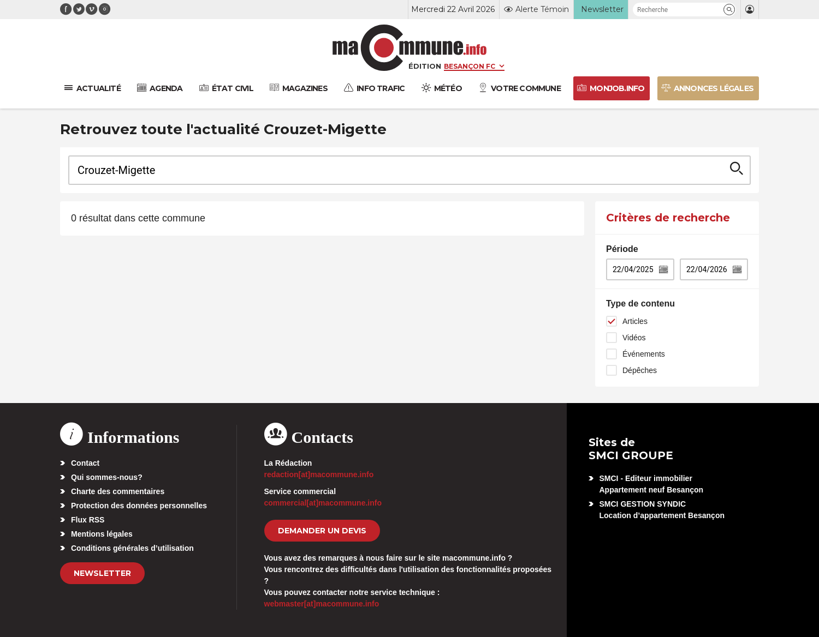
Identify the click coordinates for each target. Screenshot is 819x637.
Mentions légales (102, 534)
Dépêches (639, 370)
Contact (85, 463)
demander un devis (322, 531)
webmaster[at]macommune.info (321, 603)
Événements (643, 354)
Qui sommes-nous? (107, 477)
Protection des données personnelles (139, 505)
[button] (729, 9)
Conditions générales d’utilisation (132, 548)
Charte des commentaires (117, 491)
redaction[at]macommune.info (319, 474)
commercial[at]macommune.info (323, 502)
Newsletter (102, 573)
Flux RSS (87, 519)
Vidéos (634, 337)
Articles (635, 321)
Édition (424, 66)
